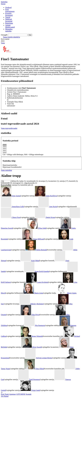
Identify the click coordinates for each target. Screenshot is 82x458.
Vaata (3, 43)
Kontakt (28, 394)
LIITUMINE (20, 394)
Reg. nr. (9, 94)
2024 (4, 145)
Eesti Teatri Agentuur (8, 394)
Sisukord (8, 7)
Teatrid (7, 17)
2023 (4, 147)
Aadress (10, 96)
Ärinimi (10, 92)
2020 (4, 152)
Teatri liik (10, 104)
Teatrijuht (10, 102)
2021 (4, 151)
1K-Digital (4, 396)
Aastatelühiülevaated (10, 26)
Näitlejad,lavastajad (8, 20)
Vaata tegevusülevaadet (9, 128)
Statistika (4, 2)
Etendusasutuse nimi (14, 88)
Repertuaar (9, 23)
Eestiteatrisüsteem (9, 10)
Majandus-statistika (9, 30)
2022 (4, 149)
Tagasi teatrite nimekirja (11, 37)
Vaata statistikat (6, 170)
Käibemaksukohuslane (15, 98)
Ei (8, 100)
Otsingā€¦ (4, 35)
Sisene (3, 4)
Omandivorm (11, 90)
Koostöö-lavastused (9, 14)
